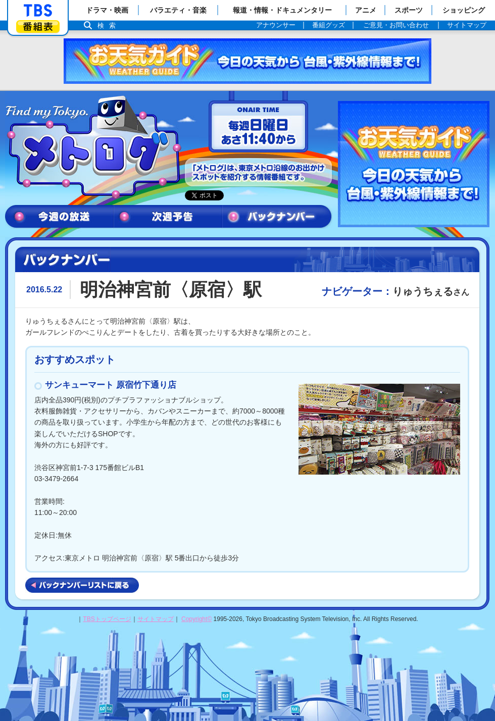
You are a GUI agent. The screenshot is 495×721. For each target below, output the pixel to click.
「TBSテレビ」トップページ (38, 10)
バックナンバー (277, 217)
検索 (109, 25)
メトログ (92, 147)
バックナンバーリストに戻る (82, 585)
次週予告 (168, 217)
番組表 (38, 26)
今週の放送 (59, 217)
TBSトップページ (107, 619)
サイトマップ (155, 619)
